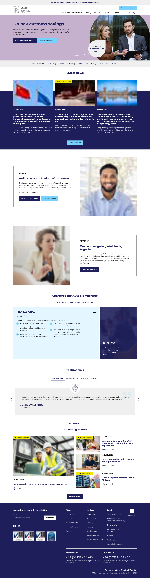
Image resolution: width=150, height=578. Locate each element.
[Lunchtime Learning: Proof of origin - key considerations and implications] (106, 444)
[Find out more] (56, 333)
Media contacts (72, 523)
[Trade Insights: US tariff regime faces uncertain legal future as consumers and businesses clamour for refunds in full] (75, 105)
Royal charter (112, 525)
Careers (69, 518)
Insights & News (72, 527)
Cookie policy (112, 540)
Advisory (84, 378)
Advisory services (75, 63)
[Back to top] (132, 511)
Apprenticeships (93, 535)
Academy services (55, 63)
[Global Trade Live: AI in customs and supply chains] (106, 462)
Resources (91, 514)
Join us (123, 8)
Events (68, 531)
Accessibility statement (116, 544)
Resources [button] (66, 13)
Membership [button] (77, 13)
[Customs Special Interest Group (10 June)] (106, 480)
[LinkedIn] (14, 526)
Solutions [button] (115, 13)
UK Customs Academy (95, 539)
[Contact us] (130, 13)
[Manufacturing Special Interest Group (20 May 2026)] (43, 463)
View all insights (75, 143)
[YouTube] (19, 526)
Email (15, 514)
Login (132, 8)
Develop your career (29, 198)
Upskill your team (49, 198)
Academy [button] (97, 13)
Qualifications (72, 378)
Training (94, 378)
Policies (110, 536)
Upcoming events (94, 63)
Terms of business (114, 514)
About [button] (123, 13)
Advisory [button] (88, 13)
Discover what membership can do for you (75, 302)
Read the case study (47, 40)
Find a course (38, 63)
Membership (112, 63)
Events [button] (106, 13)
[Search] (134, 13)
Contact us (70, 514)
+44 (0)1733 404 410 (79, 557)
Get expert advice (89, 269)
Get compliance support (25, 40)
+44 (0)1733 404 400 (116, 557)
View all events (75, 496)
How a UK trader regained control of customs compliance (75, 2)
